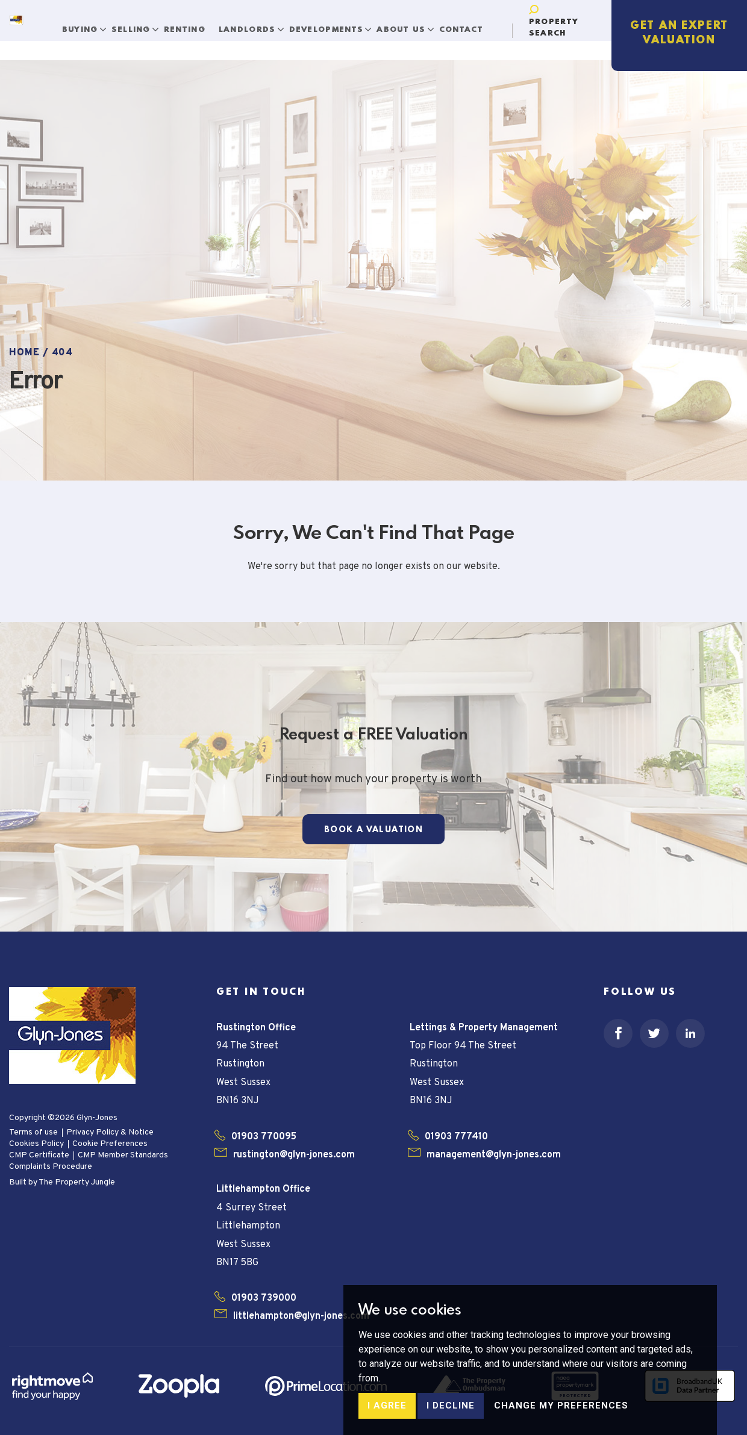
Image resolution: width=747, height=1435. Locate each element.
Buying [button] (89, 22)
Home (24, 353)
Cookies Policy (36, 1144)
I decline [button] (451, 1419)
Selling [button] (140, 22)
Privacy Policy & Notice (110, 1132)
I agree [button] (387, 1419)
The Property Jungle (77, 1182)
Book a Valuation (373, 830)
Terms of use (33, 1132)
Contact (469, 22)
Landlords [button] (257, 22)
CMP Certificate (39, 1155)
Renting (192, 22)
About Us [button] (410, 22)
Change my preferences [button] (561, 1419)
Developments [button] (336, 22)
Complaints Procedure (50, 1167)
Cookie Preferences (110, 1144)
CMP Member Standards (123, 1155)
